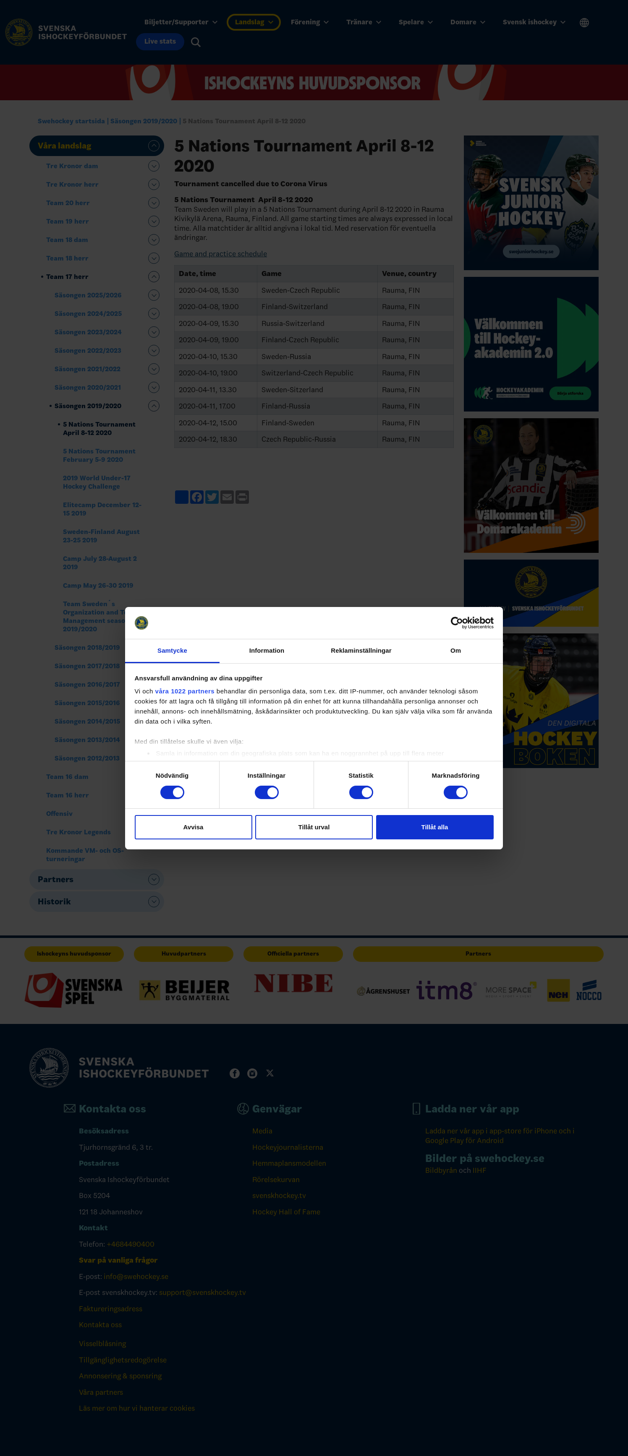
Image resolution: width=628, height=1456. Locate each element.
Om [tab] (455, 650)
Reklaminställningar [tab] (361, 650)
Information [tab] (267, 650)
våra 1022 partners (185, 691)
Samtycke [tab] (172, 650)
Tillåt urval (314, 827)
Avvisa (193, 827)
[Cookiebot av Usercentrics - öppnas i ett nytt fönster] (457, 623)
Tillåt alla (434, 827)
